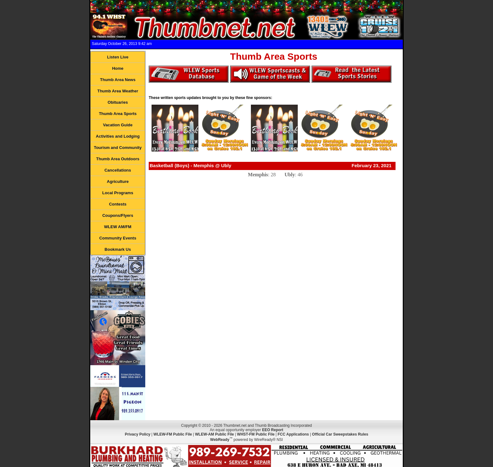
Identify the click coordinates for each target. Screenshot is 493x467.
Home (117, 68)
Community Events (117, 238)
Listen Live (118, 57)
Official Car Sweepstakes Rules (340, 434)
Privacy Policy (137, 434)
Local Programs (117, 192)
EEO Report (272, 430)
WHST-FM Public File (255, 434)
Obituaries (118, 102)
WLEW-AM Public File (214, 434)
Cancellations (117, 170)
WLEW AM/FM (117, 226)
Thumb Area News (118, 79)
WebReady (219, 439)
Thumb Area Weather (117, 91)
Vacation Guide (118, 125)
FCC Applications (293, 434)
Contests (118, 204)
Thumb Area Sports (117, 113)
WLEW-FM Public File (172, 434)
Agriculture (118, 181)
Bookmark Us (118, 249)
